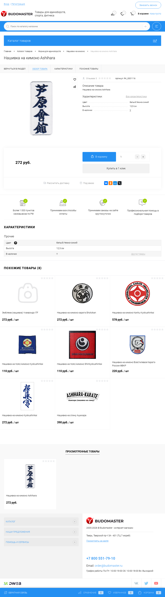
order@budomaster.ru (108, 565)
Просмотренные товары (82, 451)
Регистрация (18, 4)
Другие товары (138, 254)
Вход (6, 4)
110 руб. (27, 373)
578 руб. (137, 321)
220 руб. (137, 373)
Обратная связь (15, 592)
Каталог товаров (82, 40)
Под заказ (87, 183)
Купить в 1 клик (116, 168)
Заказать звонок (148, 5)
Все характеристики (136, 96)
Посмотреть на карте (97, 541)
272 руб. (27, 321)
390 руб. (82, 424)
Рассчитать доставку (56, 183)
